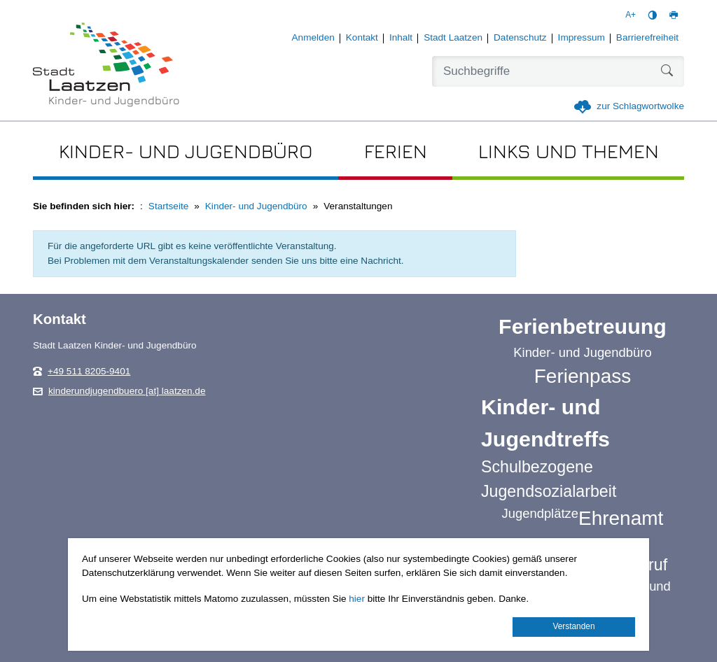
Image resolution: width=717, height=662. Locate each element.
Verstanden (573, 626)
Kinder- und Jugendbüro (256, 206)
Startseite (168, 206)
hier (357, 598)
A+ (630, 15)
